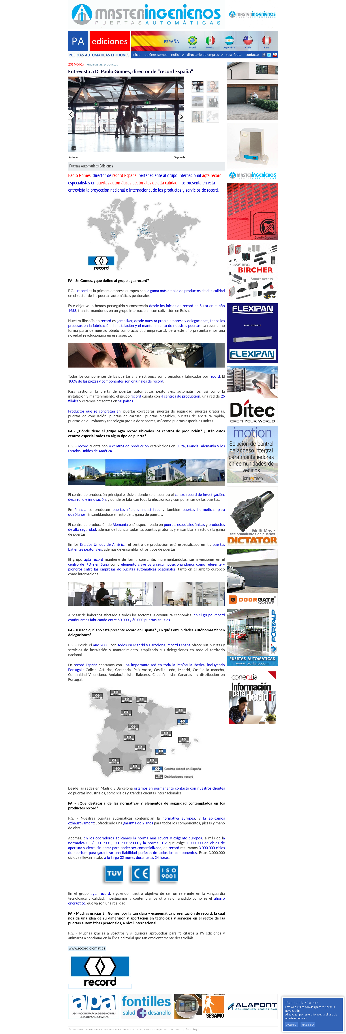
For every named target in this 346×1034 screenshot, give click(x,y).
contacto (252, 54)
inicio (136, 54)
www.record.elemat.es (87, 948)
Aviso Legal (192, 1029)
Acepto (291, 1024)
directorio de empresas (205, 54)
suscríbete (234, 54)
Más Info (308, 1024)
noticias (177, 54)
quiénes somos (156, 54)
